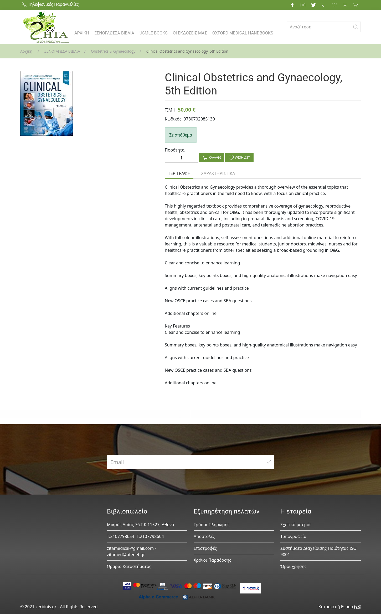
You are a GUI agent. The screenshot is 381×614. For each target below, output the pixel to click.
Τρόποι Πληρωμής (211, 524)
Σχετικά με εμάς (295, 524)
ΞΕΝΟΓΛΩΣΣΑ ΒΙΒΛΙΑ (114, 33)
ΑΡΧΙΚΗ (81, 33)
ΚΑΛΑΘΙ (212, 157)
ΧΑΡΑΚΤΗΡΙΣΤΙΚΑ (218, 173)
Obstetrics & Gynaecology (113, 51)
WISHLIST (239, 157)
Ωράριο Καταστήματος (129, 566)
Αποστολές (204, 536)
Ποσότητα (174, 150)
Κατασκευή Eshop (339, 607)
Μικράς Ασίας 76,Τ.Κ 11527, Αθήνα (140, 524)
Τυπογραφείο (293, 536)
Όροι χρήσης (293, 566)
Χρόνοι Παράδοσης (212, 560)
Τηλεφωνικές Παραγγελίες (50, 4)
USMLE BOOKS (154, 33)
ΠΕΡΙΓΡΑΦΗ (179, 173)
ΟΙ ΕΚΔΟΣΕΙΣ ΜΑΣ (190, 33)
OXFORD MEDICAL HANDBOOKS (242, 33)
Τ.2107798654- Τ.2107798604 (135, 536)
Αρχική (26, 51)
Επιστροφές (205, 548)
